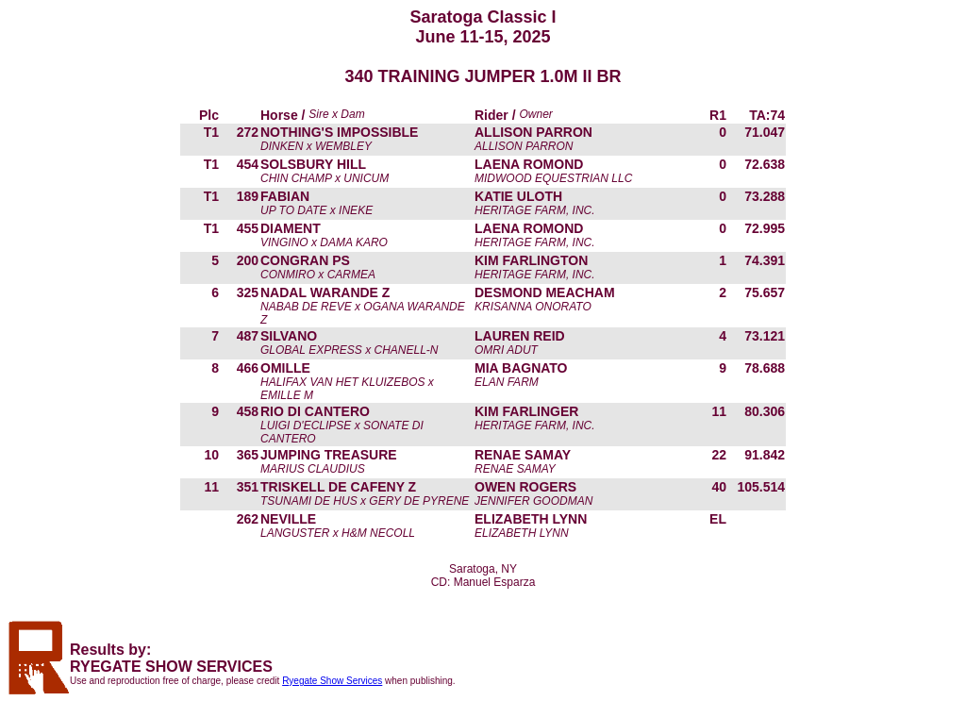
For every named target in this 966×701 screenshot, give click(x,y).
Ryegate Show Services (332, 681)
